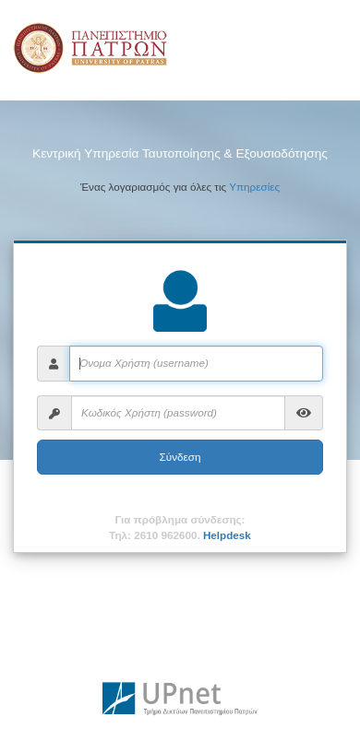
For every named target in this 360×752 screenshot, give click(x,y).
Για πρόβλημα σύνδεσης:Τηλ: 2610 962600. (180, 527)
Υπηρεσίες (254, 187)
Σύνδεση (180, 457)
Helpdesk (227, 535)
